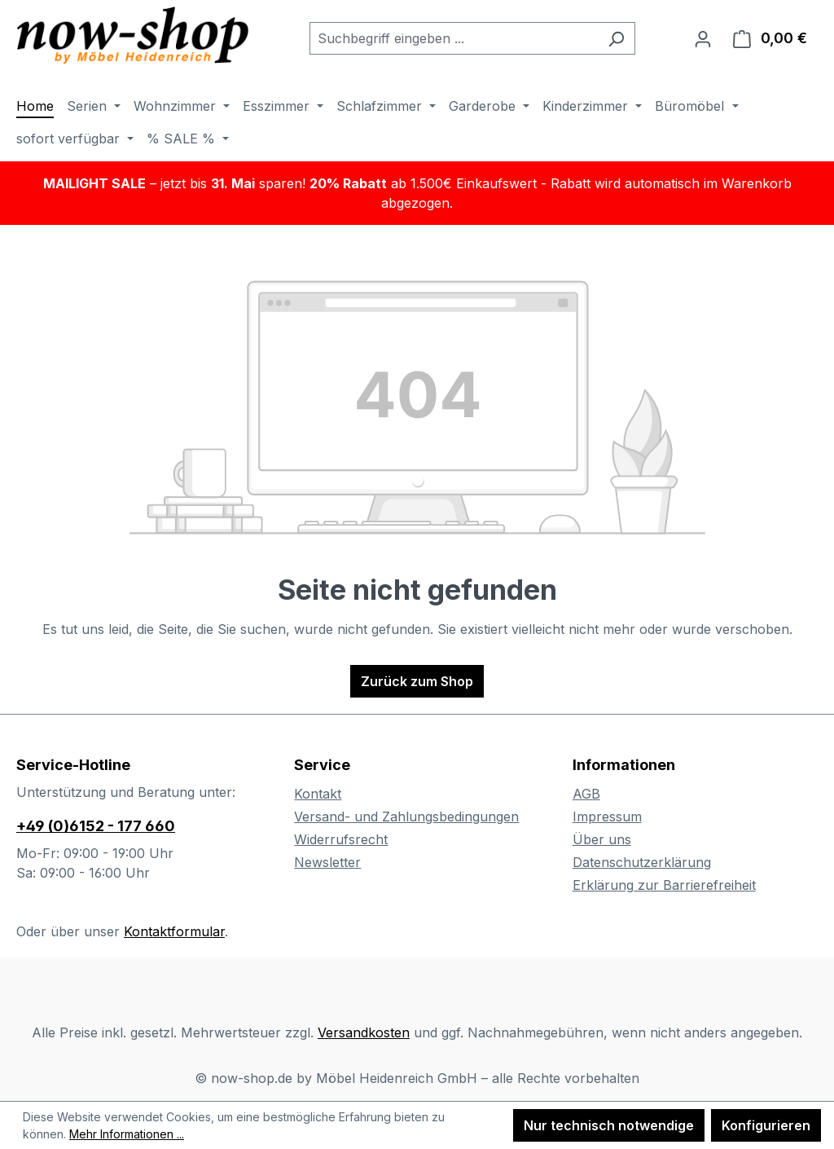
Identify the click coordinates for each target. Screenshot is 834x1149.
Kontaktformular (174, 931)
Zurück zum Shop (417, 681)
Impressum (607, 816)
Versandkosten (364, 1032)
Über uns (602, 839)
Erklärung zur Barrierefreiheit (664, 885)
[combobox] (453, 38)
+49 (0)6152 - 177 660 (95, 825)
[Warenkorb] (770, 38)
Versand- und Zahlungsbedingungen (406, 816)
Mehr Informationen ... (126, 1134)
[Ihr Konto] (702, 38)
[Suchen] (616, 38)
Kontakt (317, 794)
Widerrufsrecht (341, 839)
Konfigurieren (766, 1125)
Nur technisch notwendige (609, 1125)
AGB (586, 794)
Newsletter (327, 862)
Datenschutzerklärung (642, 862)
